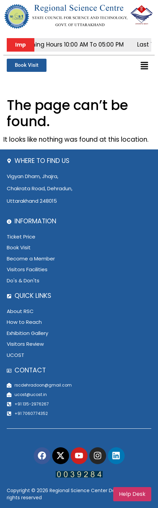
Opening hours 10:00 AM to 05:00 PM (76, 44)
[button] (144, 66)
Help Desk (132, 494)
